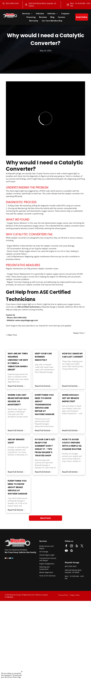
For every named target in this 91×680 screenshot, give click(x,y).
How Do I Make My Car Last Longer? (72, 355)
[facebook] (66, 546)
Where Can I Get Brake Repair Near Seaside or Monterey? (18, 399)
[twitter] (82, 546)
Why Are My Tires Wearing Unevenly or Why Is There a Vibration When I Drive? (18, 361)
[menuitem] (27, 13)
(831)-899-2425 (12, 3)
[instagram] (71, 546)
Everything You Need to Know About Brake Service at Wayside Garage (17, 487)
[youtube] (66, 551)
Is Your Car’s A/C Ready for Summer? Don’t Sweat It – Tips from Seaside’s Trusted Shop (45, 447)
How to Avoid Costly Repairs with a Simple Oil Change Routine (72, 444)
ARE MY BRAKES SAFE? (16, 441)
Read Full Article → (16, 386)
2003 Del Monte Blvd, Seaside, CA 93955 (73, 571)
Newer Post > (79, 333)
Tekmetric (10, 597)
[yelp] (77, 546)
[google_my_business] (71, 551)
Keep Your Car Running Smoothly (43, 356)
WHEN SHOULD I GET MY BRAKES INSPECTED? (70, 398)
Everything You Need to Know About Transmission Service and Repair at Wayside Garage (44, 404)
